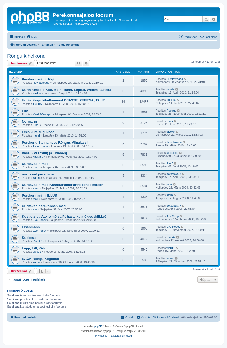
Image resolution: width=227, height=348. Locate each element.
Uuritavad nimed (35, 164)
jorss (36, 188)
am (35, 209)
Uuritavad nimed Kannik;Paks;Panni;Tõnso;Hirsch (62, 185)
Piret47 (37, 241)
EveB (36, 167)
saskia (37, 93)
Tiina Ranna (40, 146)
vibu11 (37, 251)
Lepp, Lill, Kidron (36, 248)
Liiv (25, 111)
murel (36, 135)
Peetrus (171, 110)
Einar (36, 124)
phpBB (98, 326)
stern (169, 195)
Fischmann (31, 227)
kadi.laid (38, 156)
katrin (36, 177)
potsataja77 (173, 173)
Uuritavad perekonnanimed (44, 206)
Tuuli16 (37, 103)
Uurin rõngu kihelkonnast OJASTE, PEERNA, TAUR (63, 100)
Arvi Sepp (172, 216)
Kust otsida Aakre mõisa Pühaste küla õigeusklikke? (64, 216)
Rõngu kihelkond (26, 56)
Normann (29, 121)
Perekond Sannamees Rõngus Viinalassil (55, 143)
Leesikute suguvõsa (38, 132)
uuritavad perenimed (38, 174)
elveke (170, 131)
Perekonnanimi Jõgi (38, 79)
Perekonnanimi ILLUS (39, 195)
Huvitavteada (41, 82)
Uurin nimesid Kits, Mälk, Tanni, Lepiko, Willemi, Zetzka (66, 90)
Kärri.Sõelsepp (42, 114)
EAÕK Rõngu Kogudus (40, 259)
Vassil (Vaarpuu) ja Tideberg (44, 153)
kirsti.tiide (172, 152)
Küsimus (29, 238)
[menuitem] (32, 37)
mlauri (170, 258)
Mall (35, 198)
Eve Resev (39, 220)
